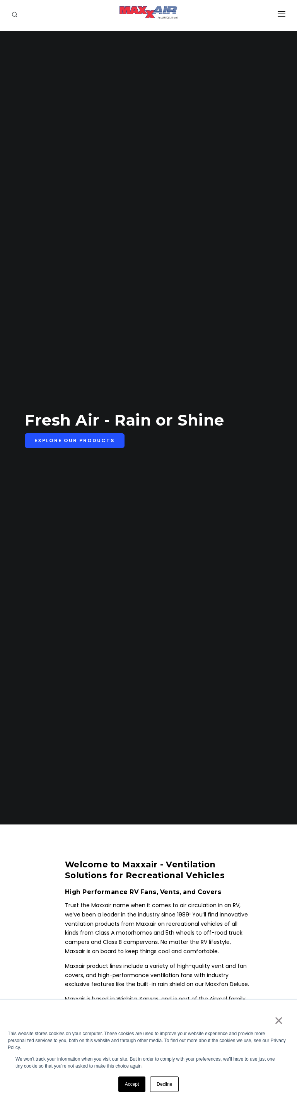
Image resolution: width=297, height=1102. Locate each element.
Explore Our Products (74, 440)
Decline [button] (164, 1084)
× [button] (278, 1020)
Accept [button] (132, 1084)
